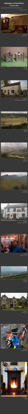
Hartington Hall (24, 35)
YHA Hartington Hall (18, 7)
